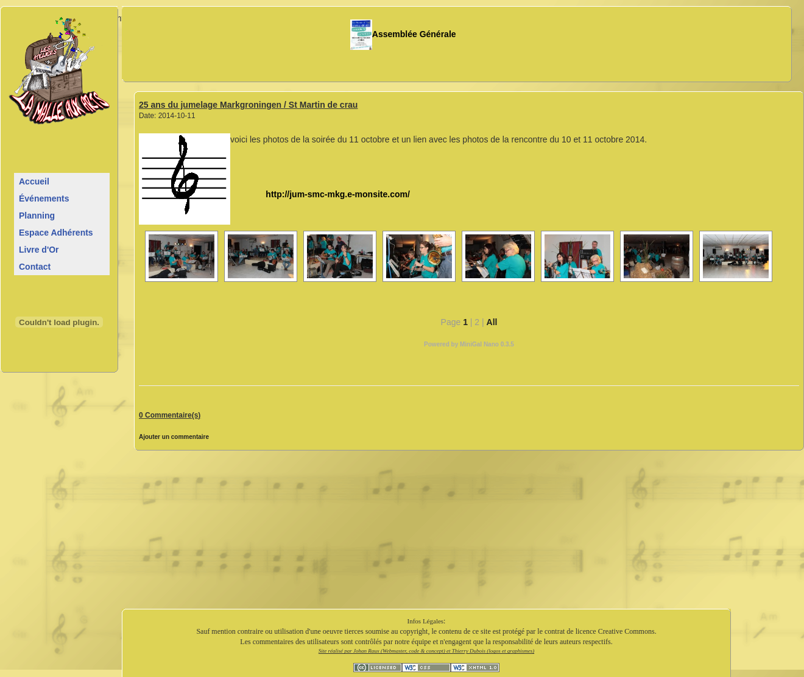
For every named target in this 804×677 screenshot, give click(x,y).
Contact (35, 267)
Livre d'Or (39, 249)
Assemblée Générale (403, 34)
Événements (44, 198)
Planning (37, 215)
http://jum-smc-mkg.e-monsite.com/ (320, 194)
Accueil (34, 181)
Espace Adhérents (56, 232)
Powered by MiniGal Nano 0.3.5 (469, 344)
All (492, 322)
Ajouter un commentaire (174, 436)
